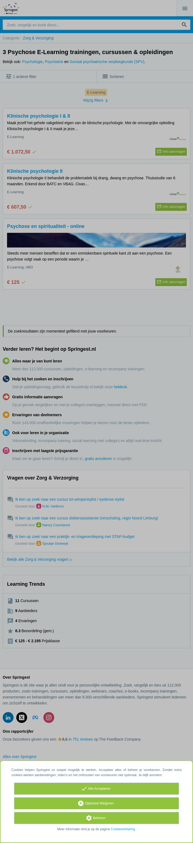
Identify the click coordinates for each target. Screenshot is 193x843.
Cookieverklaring (123, 829)
